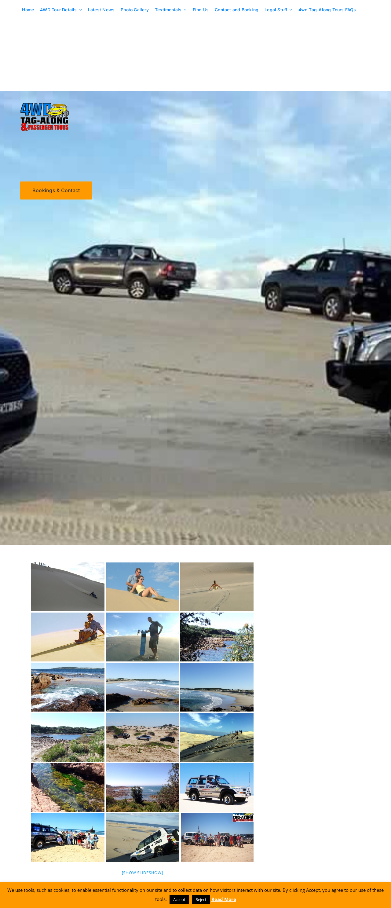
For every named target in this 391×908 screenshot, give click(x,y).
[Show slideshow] (142, 872)
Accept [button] (179, 899)
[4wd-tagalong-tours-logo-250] (44, 104)
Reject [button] (201, 899)
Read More (223, 899)
